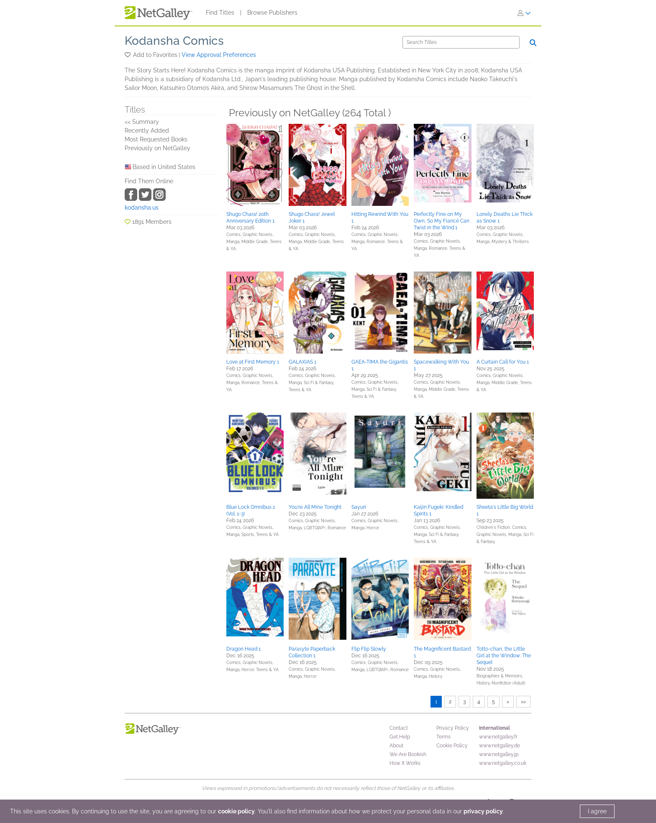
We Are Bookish (408, 754)
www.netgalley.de (499, 746)
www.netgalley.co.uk (502, 763)
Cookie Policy (452, 746)
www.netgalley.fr (498, 737)
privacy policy (483, 811)
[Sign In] (524, 13)
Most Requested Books (156, 139)
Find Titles (220, 12)
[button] (128, 55)
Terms (443, 737)
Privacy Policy (452, 728)
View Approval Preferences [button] (219, 54)
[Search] (461, 42)
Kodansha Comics (174, 41)
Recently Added (147, 130)
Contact (399, 728)
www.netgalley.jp (498, 754)
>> (523, 702)
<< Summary (142, 121)
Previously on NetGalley (157, 148)
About (396, 746)
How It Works (405, 763)
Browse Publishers (272, 12)
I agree (597, 811)
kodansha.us (142, 207)
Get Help (400, 737)
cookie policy (236, 811)
